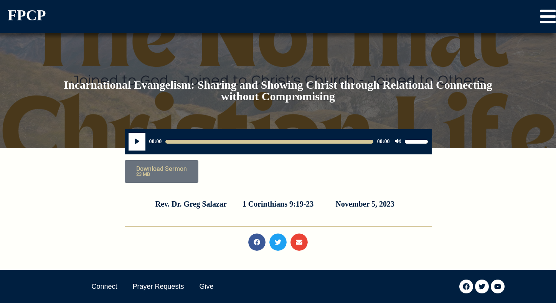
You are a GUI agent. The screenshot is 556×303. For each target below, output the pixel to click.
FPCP (27, 15)
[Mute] (398, 141)
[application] (278, 142)
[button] (548, 16)
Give (207, 286)
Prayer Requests (158, 286)
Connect (104, 286)
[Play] (137, 142)
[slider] (269, 142)
